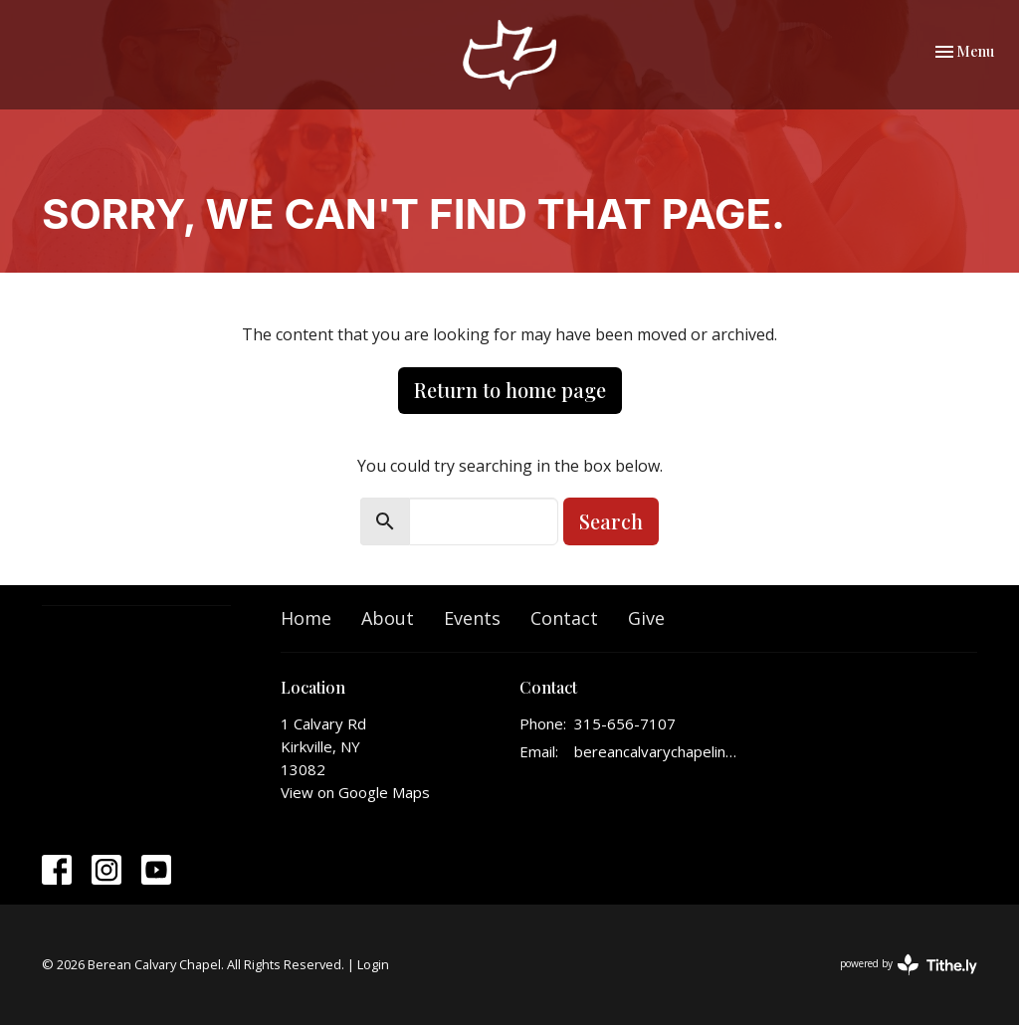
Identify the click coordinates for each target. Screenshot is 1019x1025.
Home (306, 618)
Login (373, 964)
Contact (564, 618)
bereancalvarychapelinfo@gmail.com (656, 751)
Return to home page (510, 389)
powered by (908, 964)
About (387, 618)
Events (472, 618)
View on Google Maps (355, 792)
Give (646, 618)
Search (611, 521)
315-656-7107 (625, 723)
